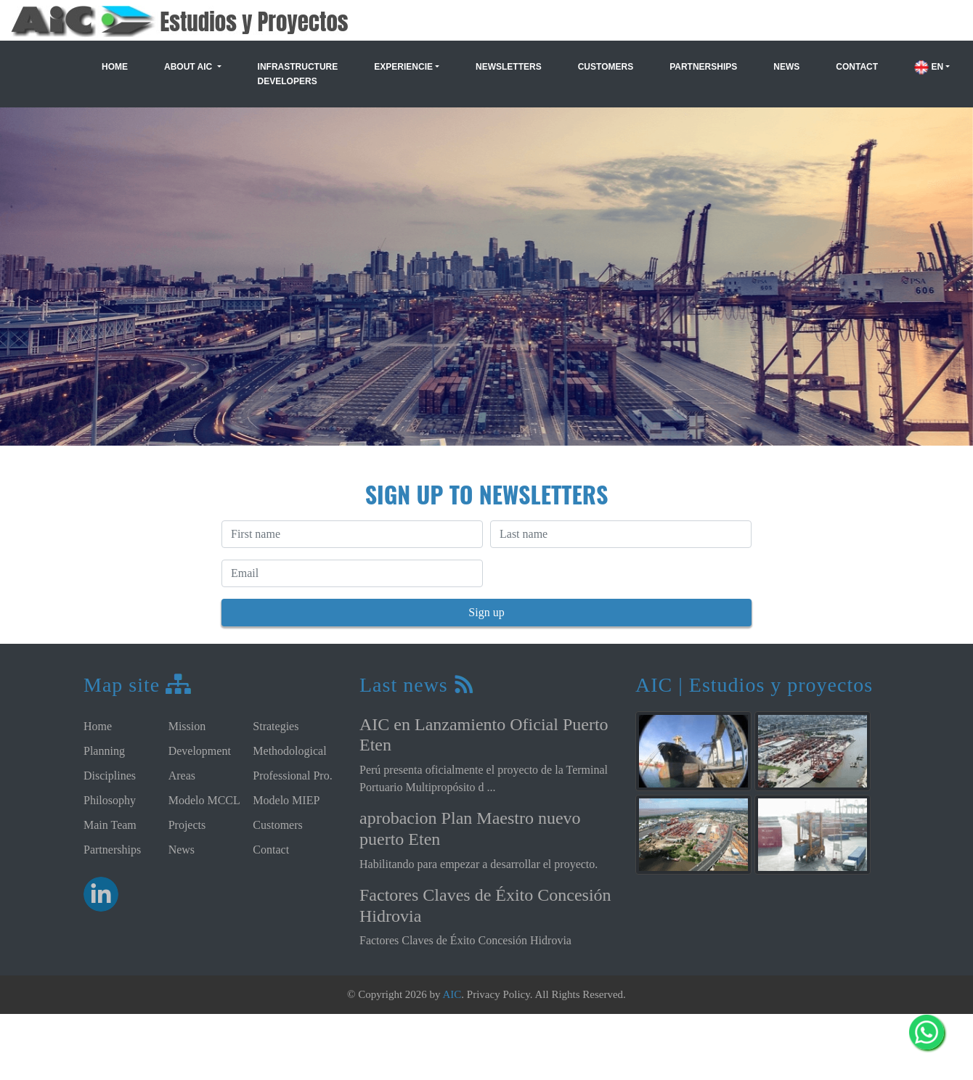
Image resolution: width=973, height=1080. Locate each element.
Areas (181, 775)
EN (928, 67)
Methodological (289, 751)
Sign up (486, 612)
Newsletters (509, 67)
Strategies (275, 726)
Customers (605, 67)
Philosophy (110, 800)
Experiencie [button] (403, 67)
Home (115, 67)
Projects (187, 825)
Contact (857, 67)
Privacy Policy (498, 994)
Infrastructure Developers (298, 74)
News (786, 67)
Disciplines (110, 775)
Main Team (110, 825)
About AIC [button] (189, 67)
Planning (104, 751)
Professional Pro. (292, 775)
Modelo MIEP (286, 800)
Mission (187, 726)
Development (199, 751)
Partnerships (703, 67)
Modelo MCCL (204, 800)
